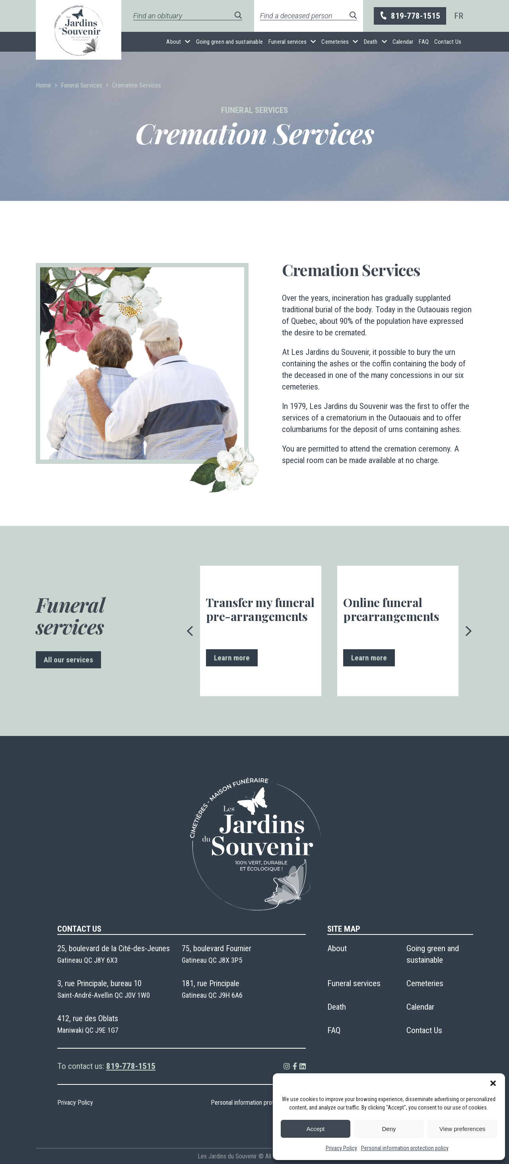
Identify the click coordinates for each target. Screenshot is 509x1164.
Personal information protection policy (405, 1148)
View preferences (462, 1128)
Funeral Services (81, 85)
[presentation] (190, 631)
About (173, 41)
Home (43, 85)
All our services (68, 659)
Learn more (232, 657)
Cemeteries (335, 41)
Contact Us (447, 41)
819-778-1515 (409, 16)
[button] (493, 1083)
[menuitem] (458, 16)
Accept (315, 1128)
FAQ (424, 41)
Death (371, 41)
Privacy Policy (341, 1148)
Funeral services (287, 41)
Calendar (403, 41)
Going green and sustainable (229, 41)
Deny (389, 1128)
